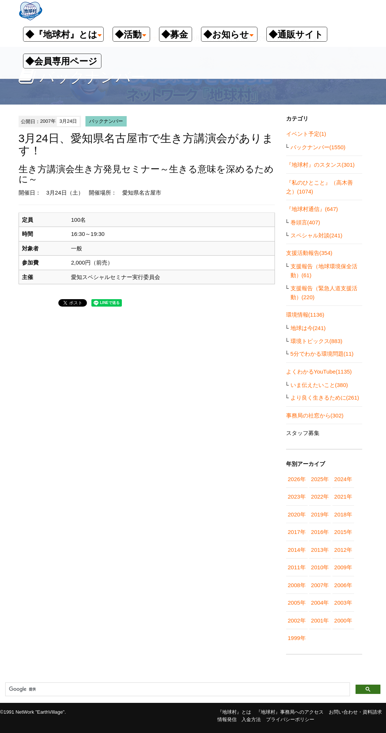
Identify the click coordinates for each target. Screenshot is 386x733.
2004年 (320, 602)
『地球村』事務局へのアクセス (290, 712)
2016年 (320, 532)
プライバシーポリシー (290, 719)
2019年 (320, 514)
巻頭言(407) (305, 222)
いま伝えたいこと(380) (319, 385)
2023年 (297, 496)
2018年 (343, 514)
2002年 (297, 620)
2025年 (320, 479)
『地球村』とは (234, 712)
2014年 (297, 550)
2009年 (343, 567)
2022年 (320, 496)
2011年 (297, 567)
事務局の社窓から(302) (315, 415)
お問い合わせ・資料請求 (355, 712)
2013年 (320, 550)
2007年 (320, 585)
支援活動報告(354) (309, 253)
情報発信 (227, 719)
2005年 (297, 602)
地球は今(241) (308, 328)
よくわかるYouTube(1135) (319, 371)
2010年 (320, 567)
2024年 (343, 479)
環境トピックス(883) (317, 341)
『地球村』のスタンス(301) (320, 164)
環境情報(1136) (305, 314)
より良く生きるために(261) (325, 397)
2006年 (343, 585)
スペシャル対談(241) (317, 235)
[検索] (177, 689)
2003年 (343, 602)
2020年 (297, 514)
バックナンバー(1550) (318, 147)
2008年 (297, 585)
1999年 (297, 638)
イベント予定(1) (306, 134)
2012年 (343, 550)
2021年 (343, 496)
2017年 (297, 532)
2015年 (343, 532)
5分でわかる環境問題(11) (322, 354)
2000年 (343, 620)
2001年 (320, 620)
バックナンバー (106, 121)
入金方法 (251, 719)
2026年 (297, 479)
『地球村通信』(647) (312, 209)
